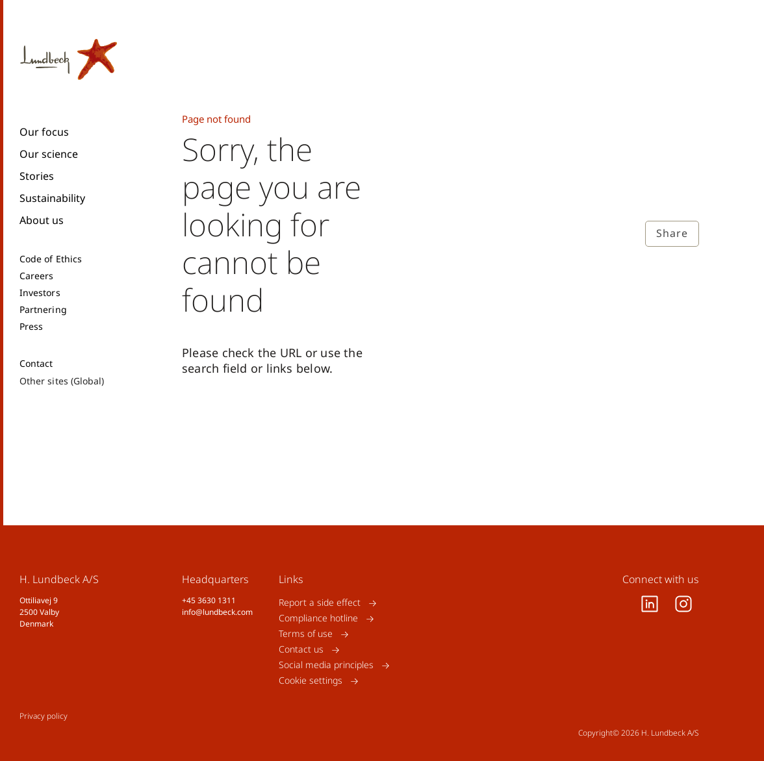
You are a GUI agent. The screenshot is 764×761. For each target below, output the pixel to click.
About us (41, 220)
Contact (36, 363)
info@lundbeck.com (217, 612)
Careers (36, 276)
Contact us (301, 649)
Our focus (44, 132)
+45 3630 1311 (209, 600)
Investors (39, 293)
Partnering (43, 310)
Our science (48, 154)
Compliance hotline (318, 618)
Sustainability (52, 198)
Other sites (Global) (61, 381)
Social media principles (326, 665)
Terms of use (306, 634)
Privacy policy (43, 715)
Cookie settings (310, 681)
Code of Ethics (50, 259)
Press (31, 326)
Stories (36, 176)
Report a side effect (320, 603)
